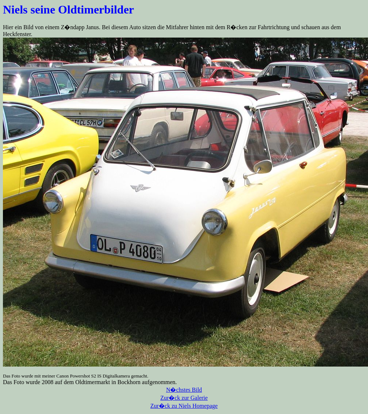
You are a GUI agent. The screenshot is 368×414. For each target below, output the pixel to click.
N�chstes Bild (184, 390)
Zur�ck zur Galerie (184, 398)
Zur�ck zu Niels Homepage (184, 406)
